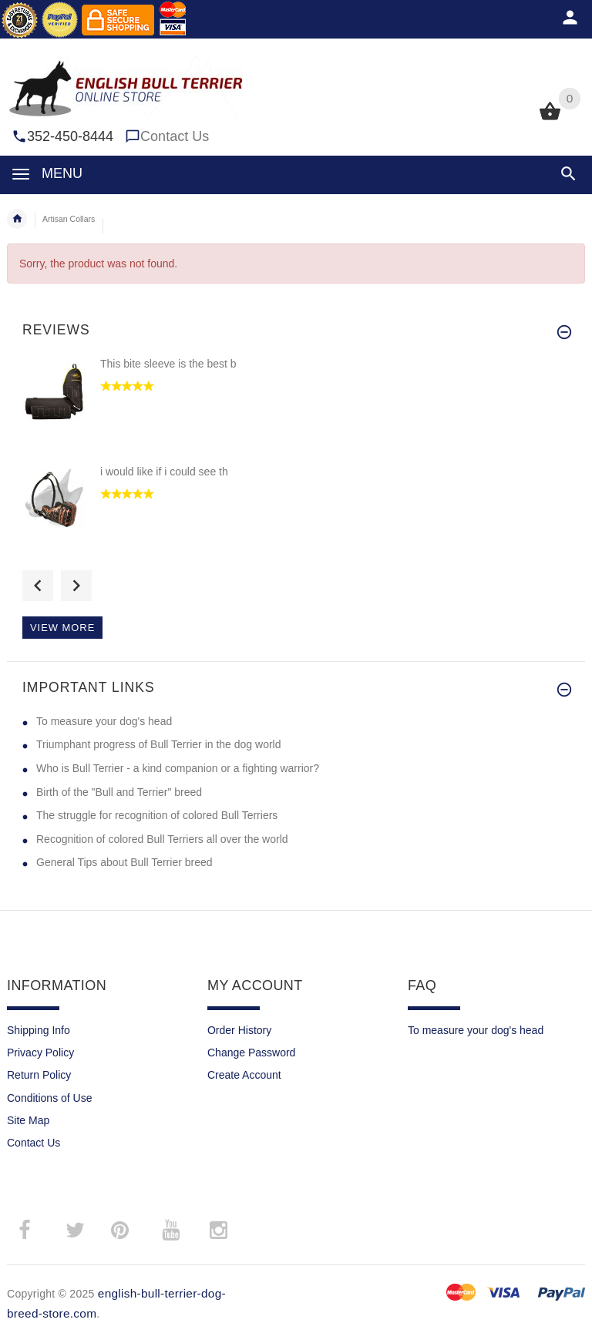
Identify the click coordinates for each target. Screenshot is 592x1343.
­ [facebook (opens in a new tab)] (32, 1230)
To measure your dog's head (475, 1030)
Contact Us (174, 136)
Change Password (251, 1052)
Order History (239, 1030)
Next (76, 585)
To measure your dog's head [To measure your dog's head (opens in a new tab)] (104, 721)
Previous (37, 585)
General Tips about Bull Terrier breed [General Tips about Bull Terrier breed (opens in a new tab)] (124, 862)
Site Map (28, 1120)
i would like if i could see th (164, 471)
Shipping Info (38, 1030)
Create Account (244, 1075)
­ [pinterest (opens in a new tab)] (131, 1230)
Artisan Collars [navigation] (68, 218)
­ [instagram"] (218, 1230)
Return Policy (39, 1075)
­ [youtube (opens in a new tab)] (170, 1230)
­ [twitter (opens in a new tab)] (75, 1230)
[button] (568, 174)
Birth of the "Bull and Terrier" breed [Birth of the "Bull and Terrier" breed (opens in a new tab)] (119, 792)
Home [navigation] (17, 219)
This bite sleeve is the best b (168, 364)
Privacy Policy (40, 1052)
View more (62, 627)
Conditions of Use (49, 1098)
